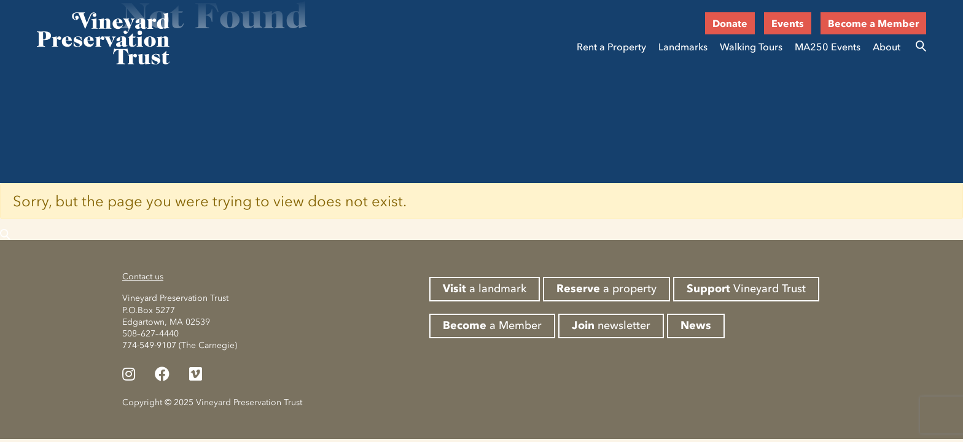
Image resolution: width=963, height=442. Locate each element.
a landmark (484, 288)
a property (606, 288)
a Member (492, 325)
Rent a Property (611, 47)
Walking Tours (751, 47)
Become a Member (873, 23)
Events (787, 23)
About (886, 47)
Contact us (142, 276)
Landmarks (683, 47)
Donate (729, 23)
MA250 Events (827, 47)
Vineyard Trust (746, 288)
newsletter (611, 325)
